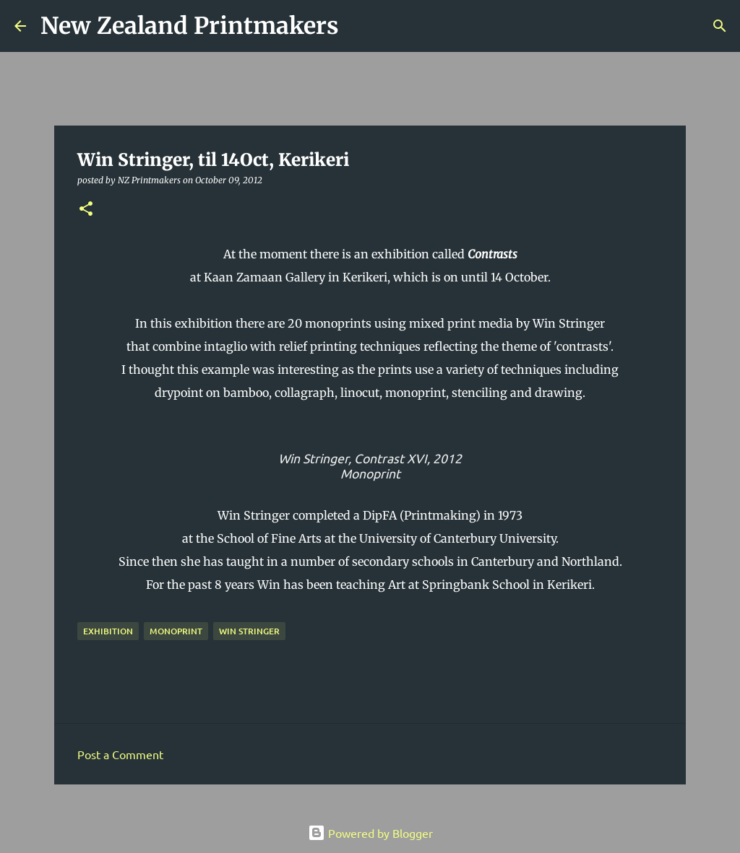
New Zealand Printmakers (189, 26)
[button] (86, 209)
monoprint (176, 631)
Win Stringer (249, 631)
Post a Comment (120, 754)
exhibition (108, 631)
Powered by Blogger (370, 833)
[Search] (359, 26)
